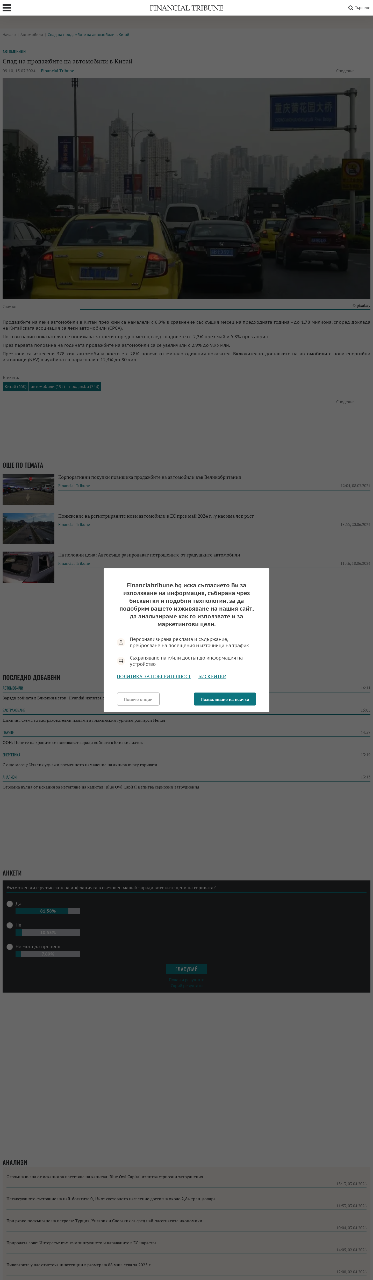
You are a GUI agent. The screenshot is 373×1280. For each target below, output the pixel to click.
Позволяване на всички (225, 699)
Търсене (358, 8)
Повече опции (138, 699)
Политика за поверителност (154, 676)
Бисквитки (212, 676)
